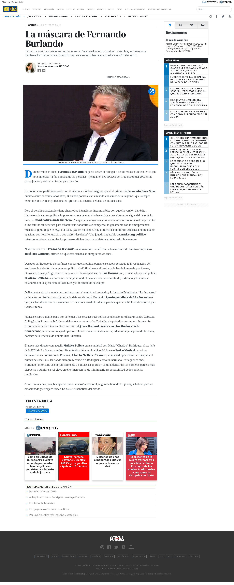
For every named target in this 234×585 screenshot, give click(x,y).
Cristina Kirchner (86, 16)
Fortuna (83, 556)
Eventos (115, 9)
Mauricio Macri (137, 16)
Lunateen (180, 556)
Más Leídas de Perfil (178, 133)
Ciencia (91, 9)
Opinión (102, 9)
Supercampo (139, 556)
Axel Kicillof (113, 16)
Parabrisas (123, 556)
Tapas (136, 9)
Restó (126, 9)
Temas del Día (12, 16)
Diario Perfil (41, 556)
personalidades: (35, 407)
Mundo (67, 9)
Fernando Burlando (37, 411)
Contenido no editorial (184, 9)
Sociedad (40, 9)
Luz (161, 556)
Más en (41, 428)
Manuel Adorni (58, 16)
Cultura (79, 9)
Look (152, 556)
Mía (170, 556)
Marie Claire (68, 556)
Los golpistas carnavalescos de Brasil (49, 509)
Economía (54, 9)
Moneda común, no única (43, 491)
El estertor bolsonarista (42, 503)
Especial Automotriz (154, 9)
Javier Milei (35, 16)
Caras (55, 556)
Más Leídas (172, 60)
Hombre (95, 556)
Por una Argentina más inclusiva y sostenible (53, 515)
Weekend (109, 556)
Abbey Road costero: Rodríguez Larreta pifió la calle (57, 497)
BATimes (194, 556)
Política (27, 9)
